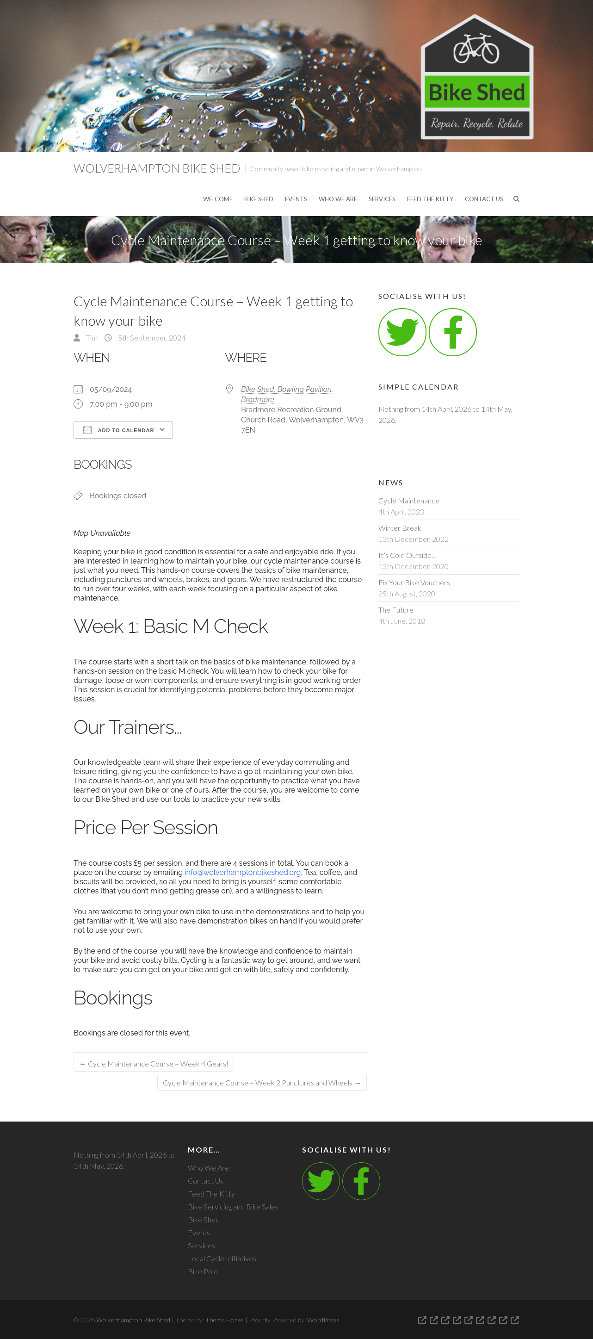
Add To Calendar (118, 430)
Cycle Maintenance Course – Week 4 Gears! (154, 1063)
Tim (91, 337)
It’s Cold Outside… (407, 555)
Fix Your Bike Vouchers (414, 582)
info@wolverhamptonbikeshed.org (243, 872)
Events (296, 199)
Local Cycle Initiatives (222, 1258)
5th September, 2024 (151, 337)
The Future (396, 609)
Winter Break (399, 527)
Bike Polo (203, 1271)
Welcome (218, 199)
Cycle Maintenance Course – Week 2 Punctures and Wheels (262, 1082)
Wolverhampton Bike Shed (157, 168)
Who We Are (338, 199)
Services (382, 199)
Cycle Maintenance (408, 500)
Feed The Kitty (430, 199)
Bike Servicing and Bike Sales (233, 1206)
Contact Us (484, 199)
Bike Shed (258, 199)
